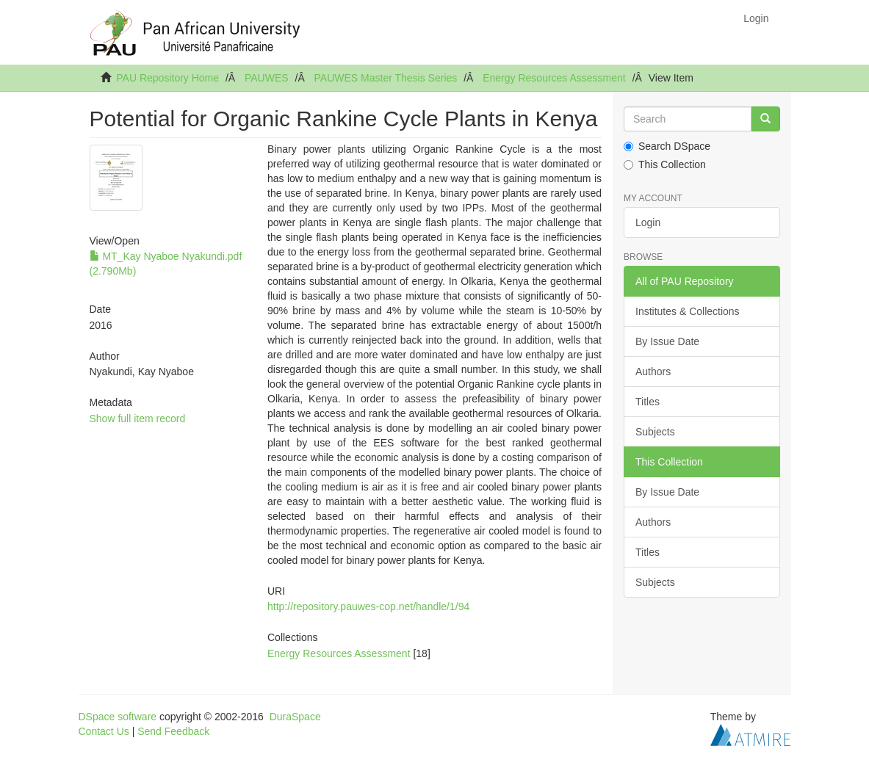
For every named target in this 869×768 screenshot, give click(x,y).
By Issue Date (667, 341)
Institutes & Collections (687, 311)
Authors (653, 371)
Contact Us (104, 731)
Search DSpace (667, 146)
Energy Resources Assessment (554, 78)
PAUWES (267, 78)
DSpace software (118, 716)
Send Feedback (173, 731)
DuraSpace (295, 716)
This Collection (665, 164)
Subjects (655, 432)
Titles (647, 401)
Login (647, 222)
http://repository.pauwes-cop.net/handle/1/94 (368, 606)
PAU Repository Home (167, 78)
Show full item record (138, 418)
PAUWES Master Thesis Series (386, 78)
